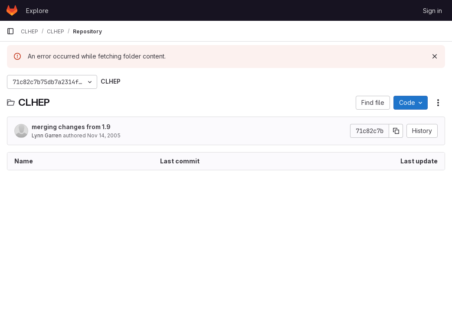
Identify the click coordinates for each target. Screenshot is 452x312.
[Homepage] (12, 10)
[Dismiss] (434, 56)
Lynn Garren (47, 135)
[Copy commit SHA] (396, 131)
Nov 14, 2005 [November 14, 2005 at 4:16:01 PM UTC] (104, 135)
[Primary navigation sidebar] (10, 31)
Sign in (432, 10)
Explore (37, 10)
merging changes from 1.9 (71, 126)
